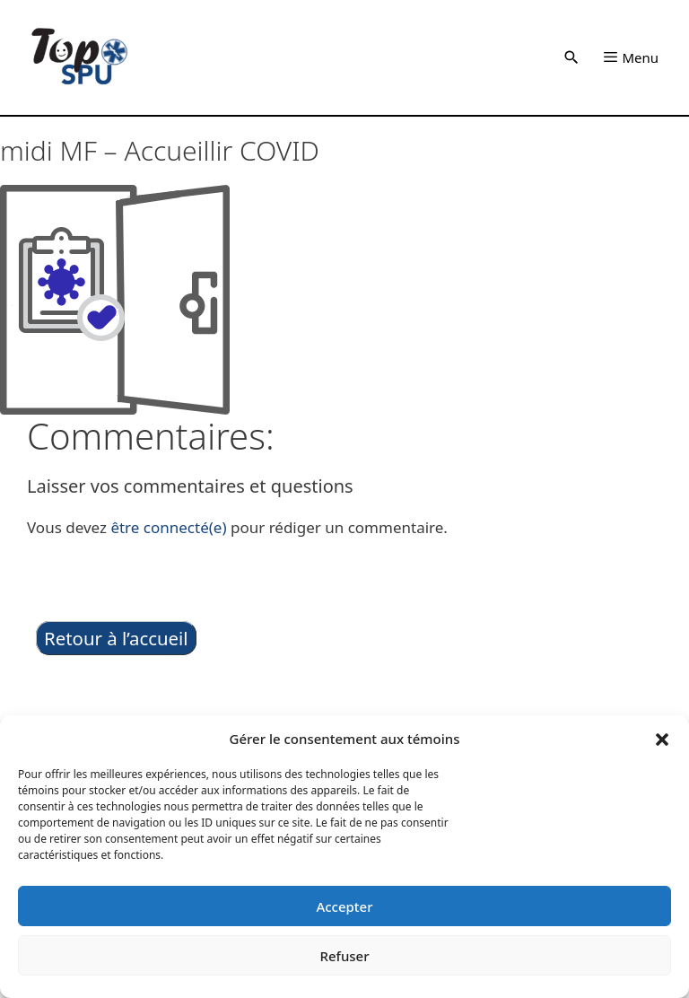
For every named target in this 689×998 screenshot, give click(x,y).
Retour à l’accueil (116, 638)
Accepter (344, 906)
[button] (662, 739)
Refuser (344, 956)
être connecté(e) (168, 527)
